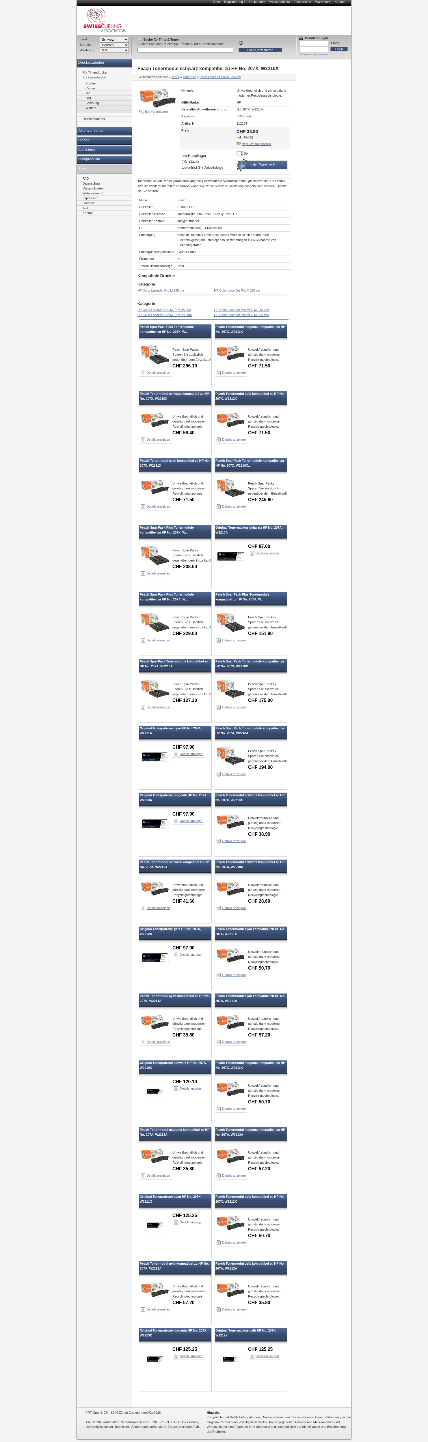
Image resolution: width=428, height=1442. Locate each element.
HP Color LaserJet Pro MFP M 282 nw (164, 309)
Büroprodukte (89, 159)
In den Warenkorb (262, 164)
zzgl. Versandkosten (256, 144)
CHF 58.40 (183, 432)
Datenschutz (91, 183)
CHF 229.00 (184, 633)
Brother (90, 83)
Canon (90, 88)
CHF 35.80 (183, 1034)
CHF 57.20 (259, 1034)
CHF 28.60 (259, 901)
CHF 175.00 (260, 700)
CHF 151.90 (260, 633)
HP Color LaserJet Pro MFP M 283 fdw (241, 315)
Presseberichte (279, 1)
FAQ (86, 178)
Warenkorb (322, 1)
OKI (88, 98)
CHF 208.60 (184, 566)
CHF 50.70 (259, 968)
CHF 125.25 (184, 1215)
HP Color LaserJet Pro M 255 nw (237, 290)
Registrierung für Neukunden (244, 1)
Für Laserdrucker (95, 77)
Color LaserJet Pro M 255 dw (220, 77)
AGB (86, 208)
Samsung (92, 103)
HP (87, 93)
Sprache (86, 44)
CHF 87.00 (259, 546)
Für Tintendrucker (95, 72)
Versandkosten (93, 188)
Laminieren (87, 150)
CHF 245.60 (260, 499)
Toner (175, 77)
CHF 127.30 (184, 700)
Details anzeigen (158, 372)
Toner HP (189, 77)
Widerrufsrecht (93, 193)
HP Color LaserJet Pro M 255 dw (160, 290)
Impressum (90, 198)
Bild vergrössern (156, 111)
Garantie (89, 203)
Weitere (90, 108)
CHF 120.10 (184, 1081)
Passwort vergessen (313, 54)
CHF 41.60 (183, 901)
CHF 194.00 (260, 767)
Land (83, 39)
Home (215, 1)
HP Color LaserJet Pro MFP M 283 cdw (241, 309)
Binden (84, 140)
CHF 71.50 (259, 365)
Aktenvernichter (91, 131)
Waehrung (87, 50)
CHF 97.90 (183, 747)
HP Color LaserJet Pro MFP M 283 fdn (164, 315)
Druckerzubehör (91, 63)
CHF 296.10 (184, 365)
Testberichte (302, 1)
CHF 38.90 (259, 834)
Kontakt (340, 1)
